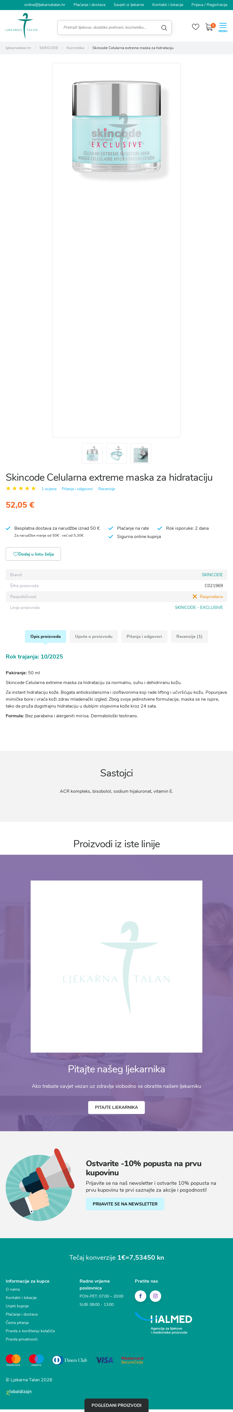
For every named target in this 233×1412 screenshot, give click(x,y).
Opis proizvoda (44, 639)
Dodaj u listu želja (34, 557)
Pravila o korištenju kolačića (30, 1335)
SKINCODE (212, 577)
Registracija (217, 4)
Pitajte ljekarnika (116, 1111)
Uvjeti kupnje (17, 1310)
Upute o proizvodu (93, 639)
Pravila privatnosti (21, 1343)
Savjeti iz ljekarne (129, 4)
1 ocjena (49, 491)
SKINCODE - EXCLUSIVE (199, 610)
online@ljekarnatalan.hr (44, 4)
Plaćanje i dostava (89, 4)
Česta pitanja (17, 1326)
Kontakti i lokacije (167, 4)
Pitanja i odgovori (77, 491)
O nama (13, 1293)
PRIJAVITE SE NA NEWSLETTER (125, 1208)
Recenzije (106, 491)
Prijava (197, 4)
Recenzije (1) (190, 639)
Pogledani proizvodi (116, 1405)
